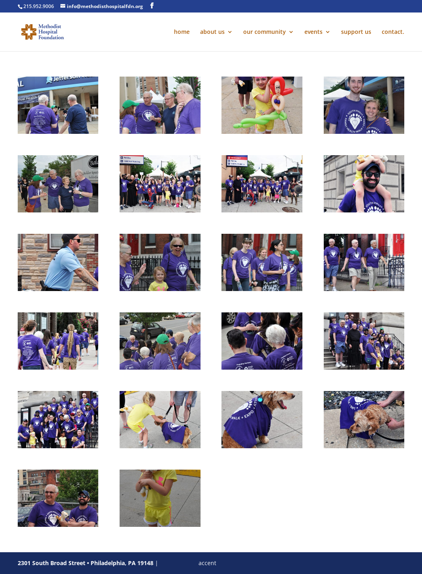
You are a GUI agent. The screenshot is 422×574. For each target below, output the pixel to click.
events (313, 32)
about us (212, 32)
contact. (393, 32)
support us (356, 32)
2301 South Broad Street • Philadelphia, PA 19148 (85, 563)
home (182, 32)
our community (264, 32)
